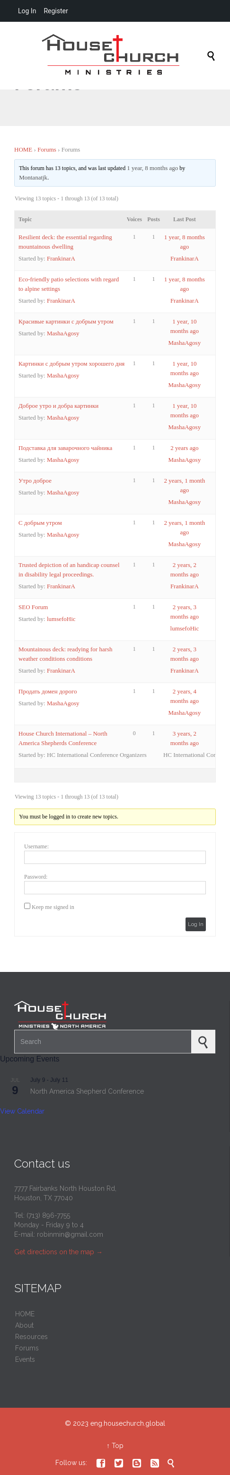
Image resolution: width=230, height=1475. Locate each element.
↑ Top (115, 1445)
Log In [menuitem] (27, 11)
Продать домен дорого (47, 691)
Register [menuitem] (56, 11)
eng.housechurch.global (127, 1423)
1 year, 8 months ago (152, 167)
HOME (23, 149)
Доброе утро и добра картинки (58, 405)
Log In (195, 924)
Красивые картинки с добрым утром (66, 321)
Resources (31, 1336)
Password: (35, 876)
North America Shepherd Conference (87, 1091)
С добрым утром (40, 522)
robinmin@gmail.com (70, 1234)
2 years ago (184, 447)
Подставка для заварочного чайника (65, 447)
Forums (46, 149)
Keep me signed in (53, 907)
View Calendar (22, 1111)
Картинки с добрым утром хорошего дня (71, 363)
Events (25, 1359)
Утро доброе (35, 480)
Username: (36, 846)
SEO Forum (33, 607)
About (24, 1325)
